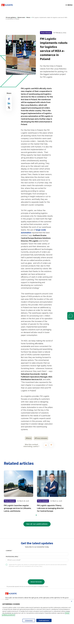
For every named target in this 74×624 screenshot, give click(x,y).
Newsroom (21, 17)
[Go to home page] (7, 5)
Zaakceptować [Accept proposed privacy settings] (44, 620)
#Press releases (41, 438)
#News (28, 438)
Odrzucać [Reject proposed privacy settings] (72, 601)
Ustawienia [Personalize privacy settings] (29, 620)
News (28, 17)
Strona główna (11, 17)
